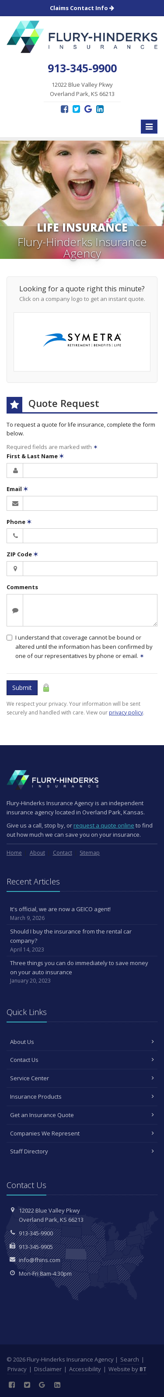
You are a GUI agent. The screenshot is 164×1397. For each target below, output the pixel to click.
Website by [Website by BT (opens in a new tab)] (127, 1369)
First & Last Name (35, 456)
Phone (19, 522)
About (37, 852)
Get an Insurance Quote (82, 1115)
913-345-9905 (36, 1247)
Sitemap (90, 852)
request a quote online (103, 825)
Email (17, 489)
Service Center (82, 1078)
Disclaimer (48, 1369)
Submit (22, 687)
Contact (62, 852)
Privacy (17, 1369)
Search (129, 1359)
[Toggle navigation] (149, 127)
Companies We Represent (82, 1133)
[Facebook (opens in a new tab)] (64, 109)
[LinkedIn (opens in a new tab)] (100, 109)
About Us (82, 1042)
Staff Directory (82, 1151)
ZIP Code (22, 554)
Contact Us (82, 1060)
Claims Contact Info (82, 8)
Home (14, 852)
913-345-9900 (36, 1233)
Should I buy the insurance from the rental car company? (82, 940)
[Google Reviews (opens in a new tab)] (88, 109)
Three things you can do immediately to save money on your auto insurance (82, 972)
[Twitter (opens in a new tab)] (76, 109)
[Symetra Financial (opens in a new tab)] (82, 342)
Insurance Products (82, 1096)
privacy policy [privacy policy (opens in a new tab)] (126, 712)
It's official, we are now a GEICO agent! (82, 913)
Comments (22, 587)
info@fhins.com (39, 1260)
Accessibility (85, 1369)
